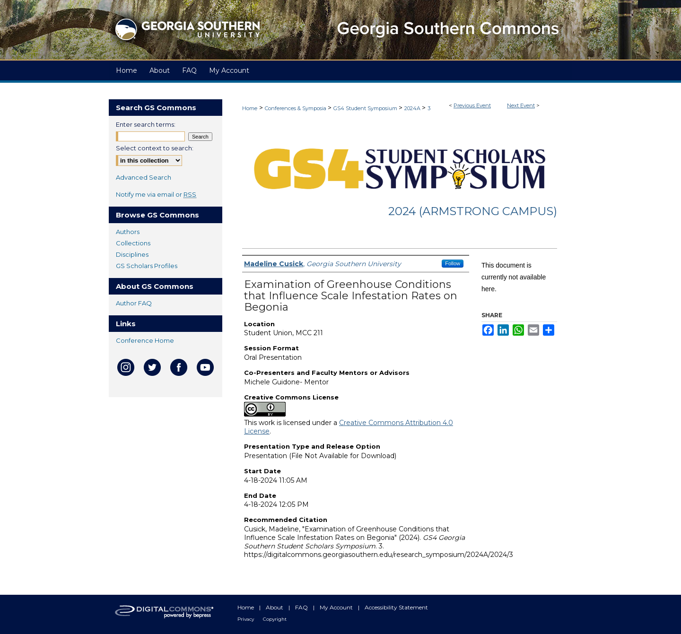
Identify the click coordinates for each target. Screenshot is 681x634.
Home (249, 108)
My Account (337, 607)
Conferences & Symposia (296, 108)
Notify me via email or (156, 194)
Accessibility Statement (396, 607)
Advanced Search (143, 177)
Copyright (275, 619)
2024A (413, 108)
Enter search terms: (145, 124)
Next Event (521, 105)
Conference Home (145, 340)
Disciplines (132, 254)
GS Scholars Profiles (146, 265)
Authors (128, 231)
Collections (133, 243)
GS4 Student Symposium (366, 108)
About (275, 607)
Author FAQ (134, 303)
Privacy (246, 619)
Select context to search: (154, 148)
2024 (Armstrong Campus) (472, 211)
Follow (452, 263)
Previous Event (472, 105)
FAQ (302, 607)
